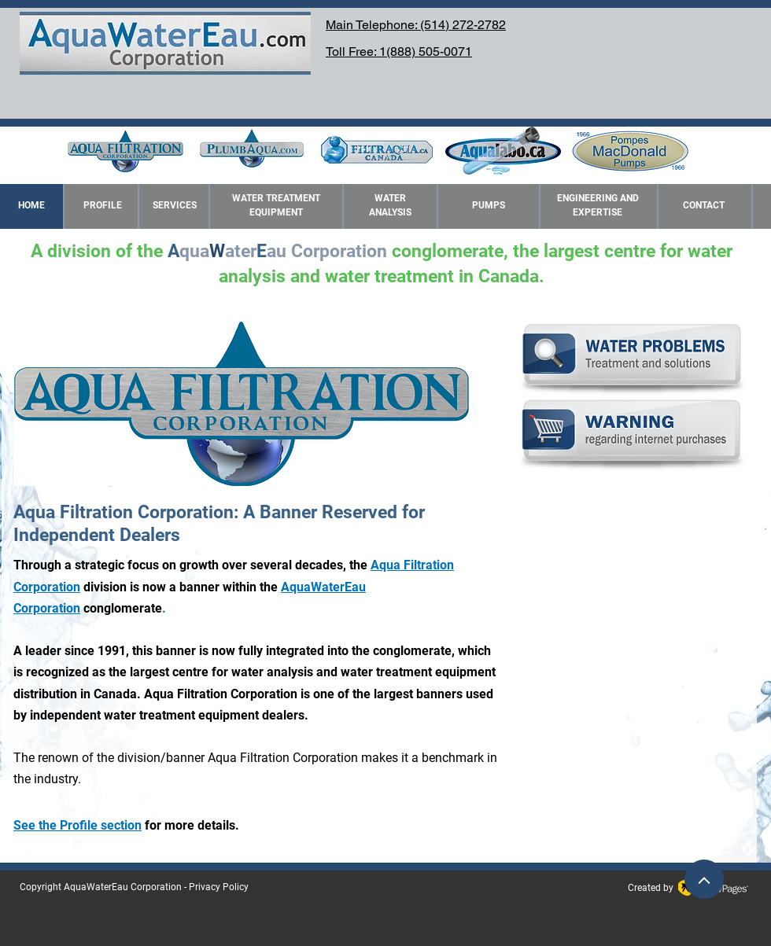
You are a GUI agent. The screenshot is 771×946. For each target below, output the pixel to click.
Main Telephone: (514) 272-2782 (416, 24)
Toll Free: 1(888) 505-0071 (399, 51)
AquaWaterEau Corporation (123, 887)
